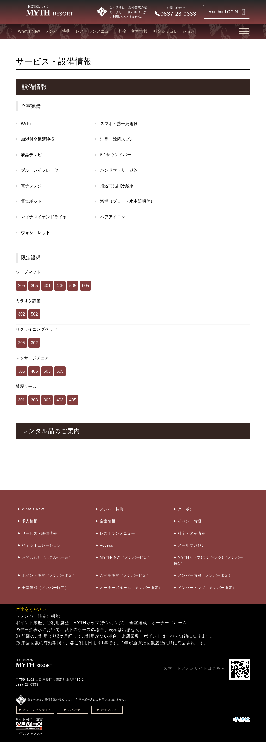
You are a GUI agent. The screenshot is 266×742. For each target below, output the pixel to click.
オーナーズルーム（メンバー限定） (131, 588)
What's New (29, 31)
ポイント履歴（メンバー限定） (49, 575)
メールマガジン (191, 545)
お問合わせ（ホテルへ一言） (47, 557)
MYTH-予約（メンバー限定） (126, 557)
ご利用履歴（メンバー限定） (125, 575)
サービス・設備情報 (39, 533)
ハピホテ (74, 709)
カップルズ (109, 709)
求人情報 (30, 521)
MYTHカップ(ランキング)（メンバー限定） (208, 560)
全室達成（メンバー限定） (45, 588)
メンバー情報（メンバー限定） (205, 575)
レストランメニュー (94, 31)
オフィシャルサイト (37, 709)
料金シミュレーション (174, 31)
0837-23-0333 (27, 684)
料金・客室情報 (133, 31)
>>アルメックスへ (30, 733)
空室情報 (108, 521)
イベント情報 (189, 521)
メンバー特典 (57, 31)
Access (106, 545)
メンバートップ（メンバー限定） (207, 588)
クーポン (186, 509)
